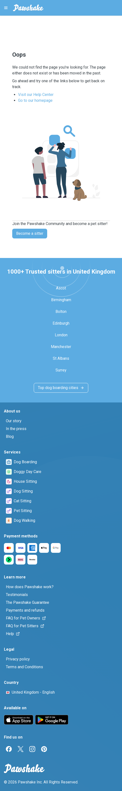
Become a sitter (29, 233)
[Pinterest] (44, 749)
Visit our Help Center (36, 94)
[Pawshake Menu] (6, 8)
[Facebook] (9, 749)
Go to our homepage (35, 100)
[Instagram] (32, 749)
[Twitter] (20, 749)
